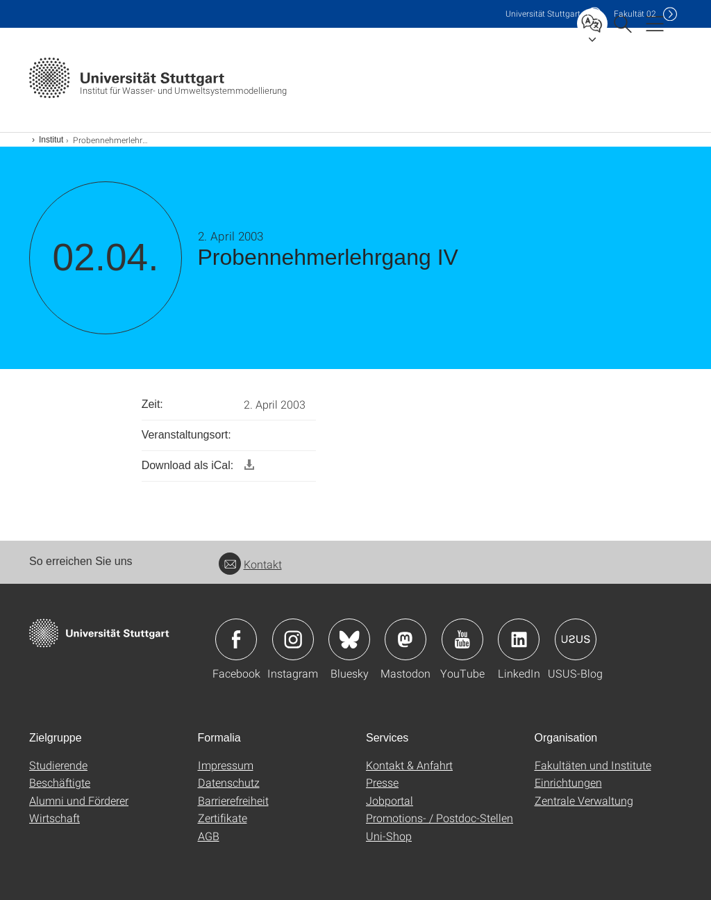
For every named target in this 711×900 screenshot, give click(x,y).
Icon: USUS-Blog (575, 639)
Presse (382, 782)
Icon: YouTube (462, 639)
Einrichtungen (568, 782)
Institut (51, 140)
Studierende (58, 765)
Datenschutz (229, 782)
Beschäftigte (59, 782)
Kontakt (250, 564)
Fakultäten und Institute (593, 765)
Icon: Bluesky (349, 639)
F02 (635, 13)
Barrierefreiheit (233, 800)
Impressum (225, 765)
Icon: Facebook (236, 639)
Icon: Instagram (293, 639)
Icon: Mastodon (405, 639)
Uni (542, 13)
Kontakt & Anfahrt (409, 765)
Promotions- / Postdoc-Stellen (439, 817)
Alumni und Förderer (78, 800)
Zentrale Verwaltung (584, 800)
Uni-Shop (389, 835)
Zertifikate (222, 817)
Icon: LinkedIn (518, 639)
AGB (208, 835)
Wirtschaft (54, 817)
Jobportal (389, 800)
